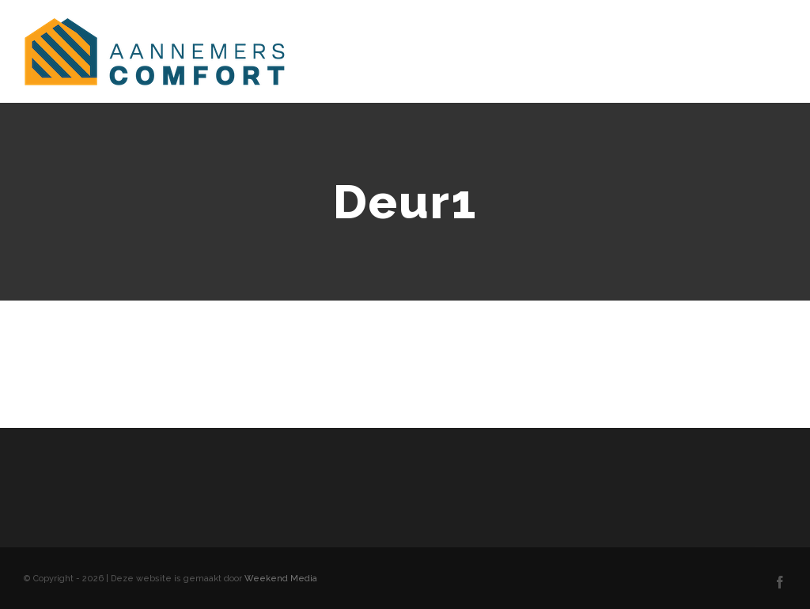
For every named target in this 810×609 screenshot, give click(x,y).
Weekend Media (280, 578)
